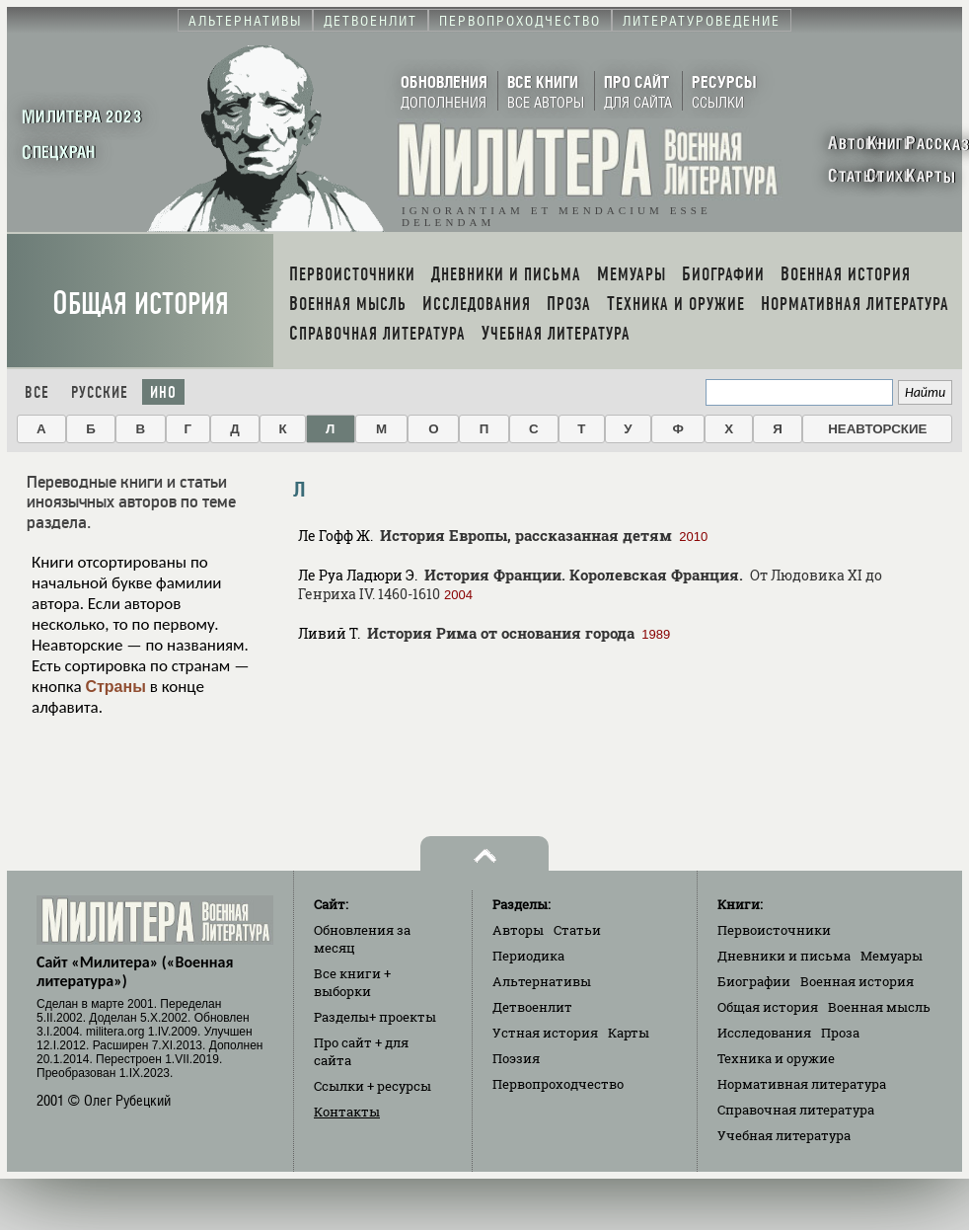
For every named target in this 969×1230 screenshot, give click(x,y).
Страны (115, 686)
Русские (99, 392)
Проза (840, 1032)
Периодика (528, 955)
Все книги (352, 982)
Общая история (140, 303)
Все (37, 392)
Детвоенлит (532, 1007)
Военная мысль (879, 1007)
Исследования (764, 1032)
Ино (163, 392)
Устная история (545, 1032)
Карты (628, 1032)
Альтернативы (541, 981)
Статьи (577, 930)
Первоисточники (774, 930)
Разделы (375, 1017)
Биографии (753, 981)
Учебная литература (784, 1135)
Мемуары (891, 955)
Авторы (518, 930)
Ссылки (372, 1086)
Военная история (857, 981)
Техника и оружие (776, 1058)
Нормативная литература (801, 1084)
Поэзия (516, 1058)
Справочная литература (795, 1109)
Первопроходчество (558, 1084)
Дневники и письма (784, 955)
